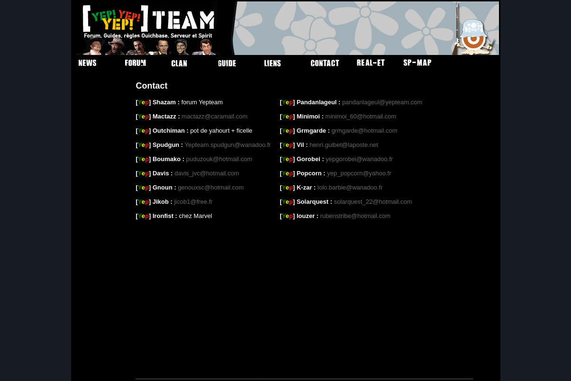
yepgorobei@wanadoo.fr (359, 159)
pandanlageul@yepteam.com (382, 102)
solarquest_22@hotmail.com (373, 201)
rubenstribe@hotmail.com (355, 215)
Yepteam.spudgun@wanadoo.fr (228, 144)
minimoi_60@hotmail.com (361, 116)
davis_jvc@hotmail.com (206, 173)
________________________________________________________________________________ (304, 375)
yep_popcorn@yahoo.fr (359, 173)
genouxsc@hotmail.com (211, 187)
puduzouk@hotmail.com (219, 159)
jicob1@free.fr (193, 201)
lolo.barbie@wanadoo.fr (350, 187)
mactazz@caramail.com (214, 116)
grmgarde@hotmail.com (365, 130)
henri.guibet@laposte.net (343, 144)
